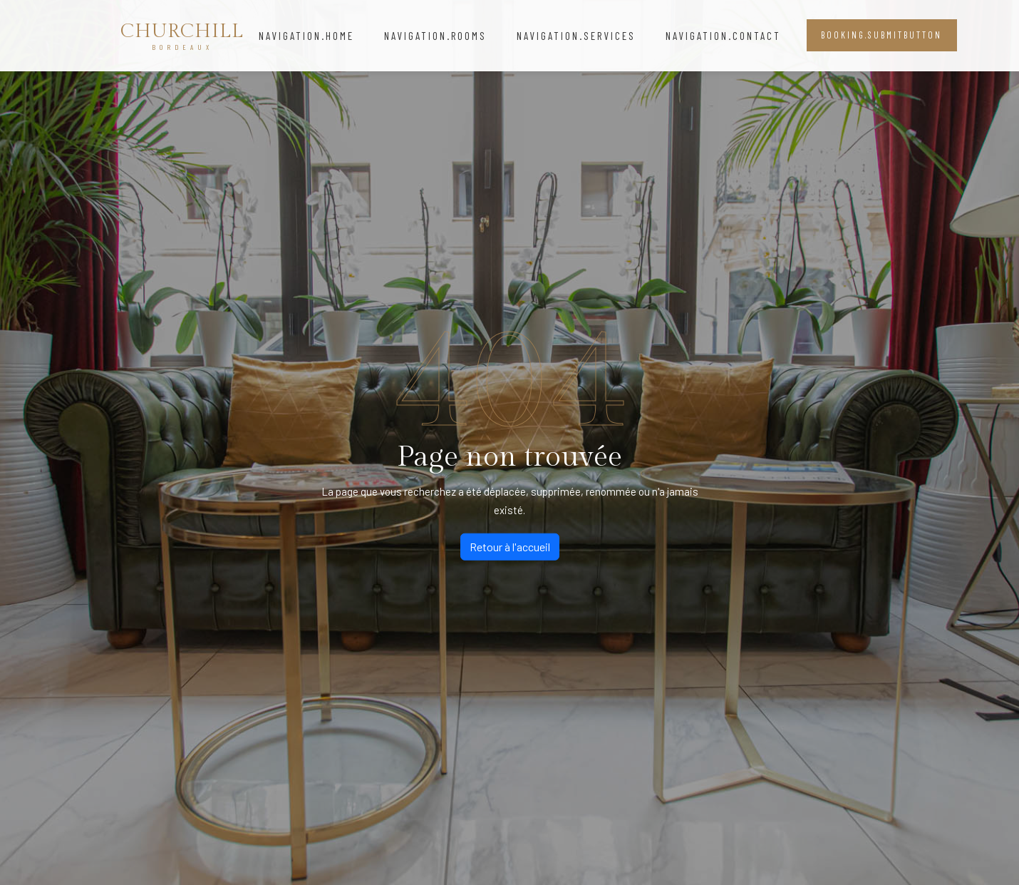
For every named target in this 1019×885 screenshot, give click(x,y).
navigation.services (576, 35)
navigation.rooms (435, 35)
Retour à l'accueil (510, 546)
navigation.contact (723, 35)
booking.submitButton (881, 35)
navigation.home (306, 35)
